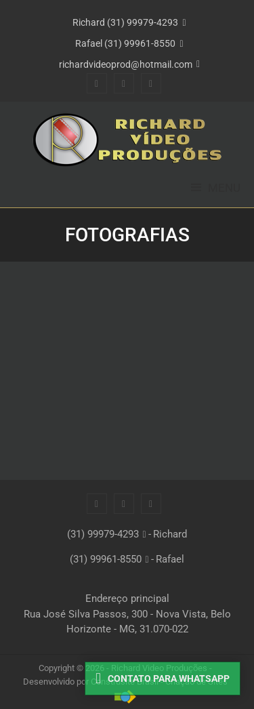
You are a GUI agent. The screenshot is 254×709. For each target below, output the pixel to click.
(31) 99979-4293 (103, 534)
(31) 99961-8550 (106, 559)
